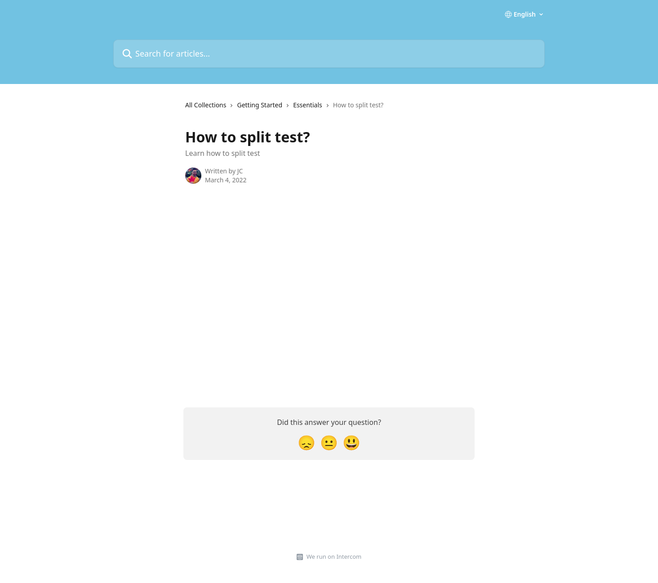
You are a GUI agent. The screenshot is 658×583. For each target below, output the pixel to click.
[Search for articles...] (329, 54)
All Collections (205, 105)
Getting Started (259, 105)
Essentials (307, 105)
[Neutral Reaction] (329, 442)
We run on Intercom (334, 556)
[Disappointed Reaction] (306, 442)
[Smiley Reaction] (351, 442)
